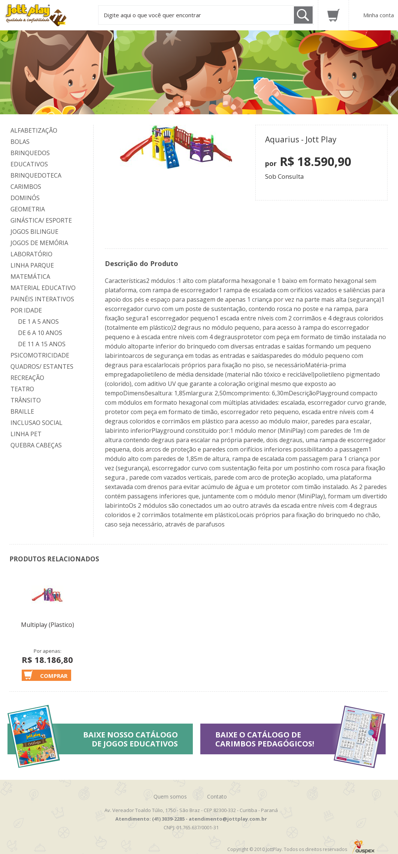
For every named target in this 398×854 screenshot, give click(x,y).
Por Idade (26, 310)
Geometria (27, 209)
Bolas (20, 142)
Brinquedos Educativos (30, 158)
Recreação (27, 378)
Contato (217, 796)
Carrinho (333, 15)
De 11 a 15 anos (42, 344)
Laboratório (31, 254)
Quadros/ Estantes (41, 366)
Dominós (25, 198)
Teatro (22, 389)
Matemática (30, 276)
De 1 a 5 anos (38, 321)
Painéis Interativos (42, 299)
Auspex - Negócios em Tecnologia (363, 846)
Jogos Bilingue (34, 231)
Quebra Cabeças (36, 445)
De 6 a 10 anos (40, 333)
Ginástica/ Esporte (41, 220)
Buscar (303, 15)
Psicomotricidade (39, 355)
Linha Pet (26, 434)
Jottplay (42, 15)
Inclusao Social (36, 423)
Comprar (53, 675)
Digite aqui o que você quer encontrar (152, 15)
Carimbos (25, 186)
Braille (22, 411)
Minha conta (378, 15)
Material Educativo (43, 288)
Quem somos (170, 796)
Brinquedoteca (35, 175)
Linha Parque (32, 265)
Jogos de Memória (39, 243)
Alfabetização (33, 130)
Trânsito (25, 400)
